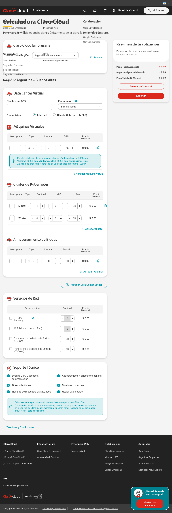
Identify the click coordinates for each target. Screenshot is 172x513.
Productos (39, 10)
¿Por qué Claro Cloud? (14, 457)
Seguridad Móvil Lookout (150, 470)
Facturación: (65, 101)
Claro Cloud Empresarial (49, 451)
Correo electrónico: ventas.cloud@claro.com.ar (95, 508)
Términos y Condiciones (20, 427)
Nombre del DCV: (17, 101)
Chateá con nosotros (150, 503)
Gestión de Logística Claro (15, 485)
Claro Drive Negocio (114, 451)
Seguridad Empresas (148, 457)
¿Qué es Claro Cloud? (13, 451)
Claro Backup (144, 451)
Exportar (141, 95)
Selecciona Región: (18, 55)
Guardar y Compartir (141, 86)
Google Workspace (114, 463)
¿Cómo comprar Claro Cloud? (17, 463)
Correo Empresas (113, 470)
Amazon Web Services (48, 457)
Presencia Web (78, 451)
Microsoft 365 (111, 457)
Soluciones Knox (146, 463)
